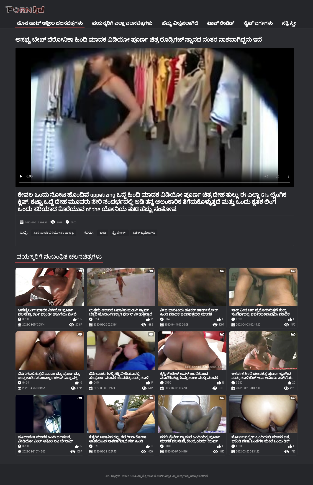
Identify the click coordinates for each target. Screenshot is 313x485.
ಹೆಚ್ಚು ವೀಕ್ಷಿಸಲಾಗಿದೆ (180, 23)
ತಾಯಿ (103, 233)
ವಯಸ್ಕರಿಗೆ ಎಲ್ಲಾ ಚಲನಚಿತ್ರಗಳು (122, 23)
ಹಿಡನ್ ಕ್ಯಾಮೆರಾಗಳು (144, 233)
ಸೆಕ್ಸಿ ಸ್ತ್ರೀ (289, 23)
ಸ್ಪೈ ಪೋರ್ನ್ (119, 233)
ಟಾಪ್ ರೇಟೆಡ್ (220, 23)
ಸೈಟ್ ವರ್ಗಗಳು (258, 23)
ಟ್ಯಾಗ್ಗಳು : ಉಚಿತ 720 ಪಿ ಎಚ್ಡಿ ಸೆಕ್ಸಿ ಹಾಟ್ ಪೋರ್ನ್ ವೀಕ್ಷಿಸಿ (141, 476)
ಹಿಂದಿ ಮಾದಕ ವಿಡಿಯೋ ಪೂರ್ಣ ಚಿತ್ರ (53, 233)
